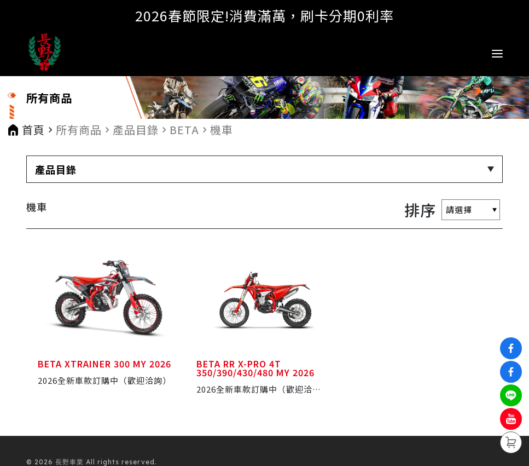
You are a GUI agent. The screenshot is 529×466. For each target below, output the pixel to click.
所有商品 (79, 129)
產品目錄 (136, 129)
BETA (184, 129)
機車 (221, 129)
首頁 (33, 129)
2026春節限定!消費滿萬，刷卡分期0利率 (264, 15)
